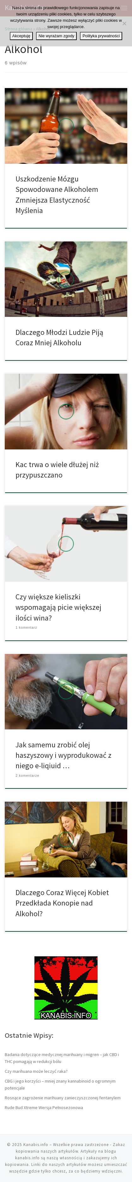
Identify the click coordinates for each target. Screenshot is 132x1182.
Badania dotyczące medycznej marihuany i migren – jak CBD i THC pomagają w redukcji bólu (62, 1058)
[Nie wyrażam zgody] (124, 23)
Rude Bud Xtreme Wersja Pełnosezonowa (44, 1107)
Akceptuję (21, 35)
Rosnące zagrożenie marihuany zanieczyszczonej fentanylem (63, 1098)
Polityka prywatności (101, 35)
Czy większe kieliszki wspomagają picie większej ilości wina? (58, 607)
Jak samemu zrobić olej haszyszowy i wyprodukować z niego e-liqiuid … (63, 755)
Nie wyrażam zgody (56, 35)
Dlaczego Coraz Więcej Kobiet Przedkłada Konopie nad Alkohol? (62, 903)
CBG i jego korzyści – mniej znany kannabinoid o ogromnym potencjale (60, 1084)
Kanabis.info (35, 1144)
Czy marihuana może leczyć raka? (36, 1071)
